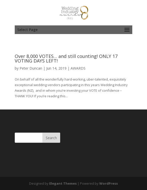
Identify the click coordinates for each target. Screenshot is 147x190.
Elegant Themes (63, 183)
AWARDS (78, 68)
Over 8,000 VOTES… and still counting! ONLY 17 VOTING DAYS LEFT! (66, 58)
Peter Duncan (31, 68)
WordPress (108, 183)
